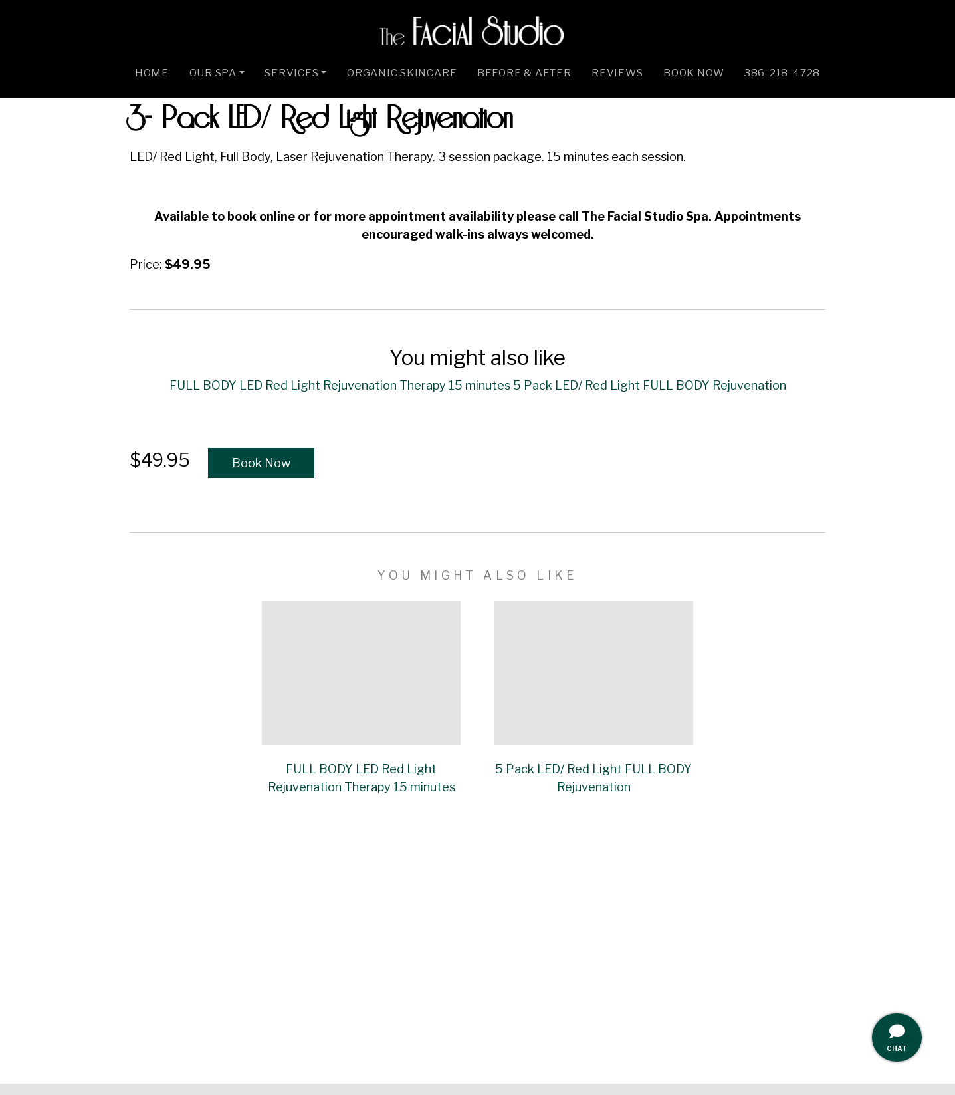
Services (291, 72)
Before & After (524, 72)
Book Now (693, 72)
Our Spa (213, 72)
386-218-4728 (782, 72)
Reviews (617, 72)
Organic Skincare (402, 72)
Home (152, 72)
